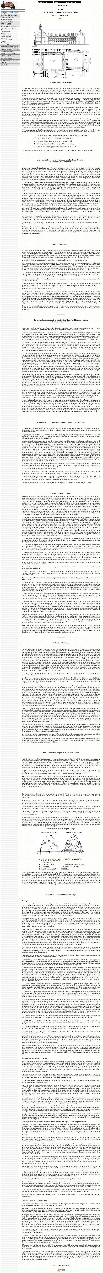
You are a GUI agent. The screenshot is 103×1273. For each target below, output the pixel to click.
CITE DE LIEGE (5, 24)
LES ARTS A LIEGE (6, 51)
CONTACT (4, 65)
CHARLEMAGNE (6, 58)
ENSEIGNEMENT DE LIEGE (9, 49)
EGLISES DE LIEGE (7, 45)
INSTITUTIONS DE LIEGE (9, 47)
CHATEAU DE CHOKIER (8, 15)
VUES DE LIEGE (6, 19)
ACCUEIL (55, 1265)
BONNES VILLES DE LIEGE (9, 60)
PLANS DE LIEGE (6, 22)
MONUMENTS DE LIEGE (8, 26)
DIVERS (3, 62)
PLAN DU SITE (64, 1265)
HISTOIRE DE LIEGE (7, 56)
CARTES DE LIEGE (7, 17)
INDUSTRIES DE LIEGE (8, 53)
